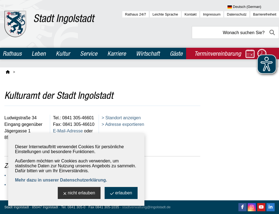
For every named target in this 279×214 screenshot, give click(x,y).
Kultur (63, 53)
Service (88, 53)
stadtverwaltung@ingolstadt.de (146, 207)
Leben (39, 53)
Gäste (176, 53)
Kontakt (190, 14)
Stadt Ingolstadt (16, 207)
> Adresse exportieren (123, 124)
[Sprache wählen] (253, 7)
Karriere (116, 53)
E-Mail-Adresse (68, 131)
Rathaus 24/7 (135, 14)
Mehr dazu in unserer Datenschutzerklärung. (61, 180)
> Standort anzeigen (121, 117)
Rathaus (12, 53)
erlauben (121, 193)
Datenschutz (237, 14)
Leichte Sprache (165, 14)
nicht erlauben (79, 193)
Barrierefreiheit (264, 14)
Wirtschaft (148, 53)
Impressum (211, 14)
